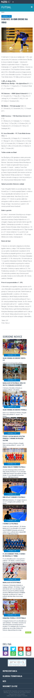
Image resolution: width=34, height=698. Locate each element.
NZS (4, 681)
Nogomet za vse (10, 686)
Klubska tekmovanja (12, 676)
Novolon (25, 695)
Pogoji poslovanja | (13, 694)
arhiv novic (28, 632)
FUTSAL (6, 7)
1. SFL (9, 16)
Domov (2, 12)
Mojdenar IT (20, 695)
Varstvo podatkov (21, 694)
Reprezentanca (10, 671)
